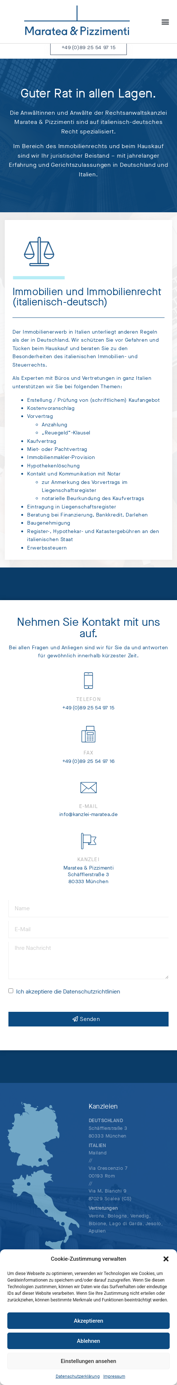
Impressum (114, 1376)
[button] (166, 1259)
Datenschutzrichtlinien (91, 998)
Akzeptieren (88, 1321)
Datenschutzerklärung (78, 1376)
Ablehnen (88, 1341)
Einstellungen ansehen (88, 1361)
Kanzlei (88, 866)
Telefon (88, 706)
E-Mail (88, 812)
